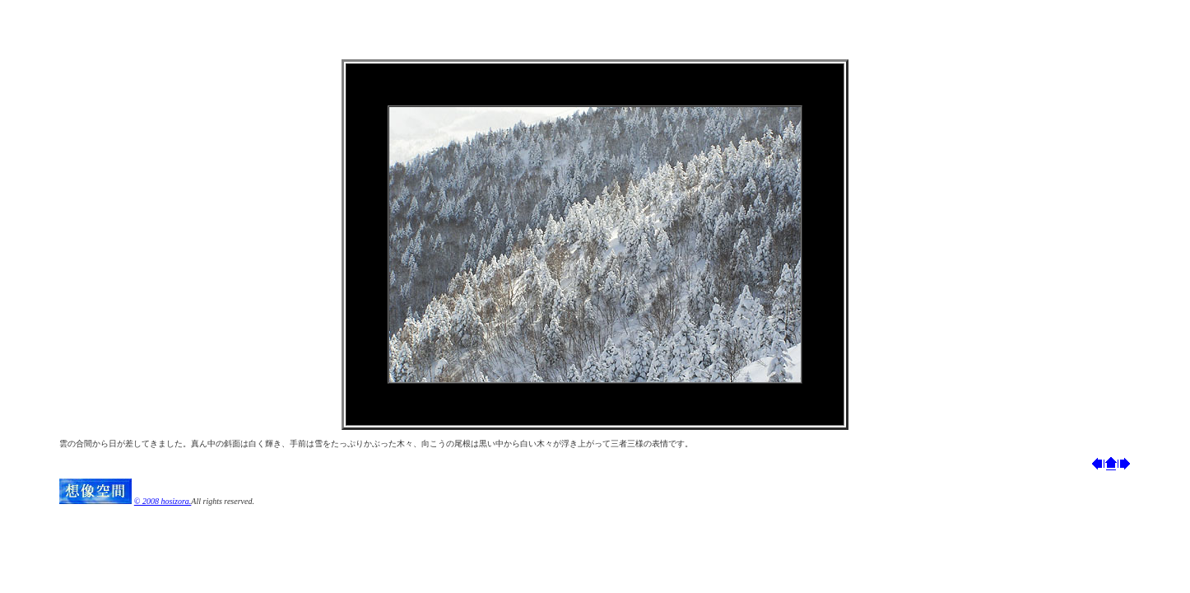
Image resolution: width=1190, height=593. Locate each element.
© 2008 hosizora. (163, 501)
